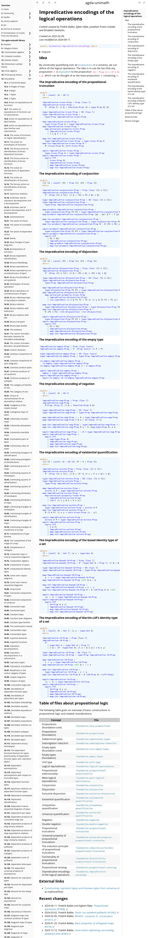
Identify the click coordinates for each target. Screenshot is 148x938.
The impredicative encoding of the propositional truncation (136, 28)
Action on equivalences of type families (18, 120)
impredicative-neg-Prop (56, 400)
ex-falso (90, 420)
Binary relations (14, 304)
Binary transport (14, 321)
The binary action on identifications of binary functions (16, 161)
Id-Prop (99, 590)
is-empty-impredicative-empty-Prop (60, 361)
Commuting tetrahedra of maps (17, 501)
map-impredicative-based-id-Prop (61, 575)
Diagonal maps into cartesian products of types (16, 917)
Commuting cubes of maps (16, 447)
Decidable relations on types (17, 726)
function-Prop (76, 107)
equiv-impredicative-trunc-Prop (61, 150)
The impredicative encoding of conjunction (136, 39)
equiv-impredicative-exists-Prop (61, 517)
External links (131, 116)
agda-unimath (97, 2)
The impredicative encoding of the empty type (136, 58)
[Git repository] (140, 2)
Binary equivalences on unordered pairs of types (17, 271)
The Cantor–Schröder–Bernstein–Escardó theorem (17, 344)
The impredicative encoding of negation (136, 67)
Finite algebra (9, 71)
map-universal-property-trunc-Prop (65, 129)
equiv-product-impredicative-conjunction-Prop (69, 229)
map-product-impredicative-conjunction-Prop (68, 209)
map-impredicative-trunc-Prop (59, 121)
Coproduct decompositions (11, 647)
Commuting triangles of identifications (17, 515)
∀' (46, 107)
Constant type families (17, 622)
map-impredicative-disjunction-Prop (63, 287)
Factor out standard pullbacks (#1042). (95, 912)
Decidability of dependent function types (15, 690)
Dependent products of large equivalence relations (18, 831)
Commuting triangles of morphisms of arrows (17, 528)
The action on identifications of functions (16, 179)
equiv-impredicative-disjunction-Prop (64, 316)
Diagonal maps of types (18, 922)
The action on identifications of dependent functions (17, 171)
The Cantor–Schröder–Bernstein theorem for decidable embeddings (17, 336)
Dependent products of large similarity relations (18, 838)
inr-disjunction (92, 312)
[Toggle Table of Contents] (37, 2)
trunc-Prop (55, 146)
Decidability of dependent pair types (14, 697)
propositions (85, 64)
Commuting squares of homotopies (17, 474)
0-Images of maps (14, 86)
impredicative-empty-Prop (54, 346)
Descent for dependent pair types (18, 886)
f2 (80, 300)
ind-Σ (53, 500)
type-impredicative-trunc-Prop (60, 112)
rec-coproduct (58, 300)
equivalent (65, 71)
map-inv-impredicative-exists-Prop (63, 505)
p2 (103, 214)
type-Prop (96, 107)
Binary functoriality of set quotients (16, 278)
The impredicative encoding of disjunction (136, 48)
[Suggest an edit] (144, 2)
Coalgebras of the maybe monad (15, 406)
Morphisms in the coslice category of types (15, 671)
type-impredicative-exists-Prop (61, 478)
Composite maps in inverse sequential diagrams (17, 555)
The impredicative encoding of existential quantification (136, 78)
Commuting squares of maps (17, 488)
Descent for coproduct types (17, 879)
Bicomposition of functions (14, 250)
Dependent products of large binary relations (18, 825)
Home (5, 9)
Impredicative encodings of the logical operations (133, 13)
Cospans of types (14, 681)
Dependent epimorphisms (12, 767)
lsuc (85, 102)
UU (64, 95)
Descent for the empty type (17, 892)
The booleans (13, 329)
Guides (5, 17)
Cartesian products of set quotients (16, 372)
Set (65, 553)
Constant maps (14, 614)
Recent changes (132, 121)
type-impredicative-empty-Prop (57, 354)
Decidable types (14, 739)
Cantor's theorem (15, 350)
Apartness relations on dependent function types (18, 790)
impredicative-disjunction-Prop (61, 268)
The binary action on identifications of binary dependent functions (16, 151)
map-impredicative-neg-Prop (58, 417)
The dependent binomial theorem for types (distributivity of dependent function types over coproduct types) (17, 756)
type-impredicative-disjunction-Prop (64, 278)
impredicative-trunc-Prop (57, 102)
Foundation (8, 78)
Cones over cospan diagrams (15, 577)
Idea (127, 20)
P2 (82, 183)
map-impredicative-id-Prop (58, 660)
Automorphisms (14, 217)
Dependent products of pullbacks (18, 845)
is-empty (47, 363)
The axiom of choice (16, 221)
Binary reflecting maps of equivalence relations (17, 299)
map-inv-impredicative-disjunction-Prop (66, 304)
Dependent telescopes (17, 864)
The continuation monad (18, 626)
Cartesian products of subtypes (16, 379)
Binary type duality (15, 325)
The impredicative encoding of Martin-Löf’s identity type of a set (137, 102)
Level (52, 95)
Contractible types (15, 634)
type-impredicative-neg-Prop (59, 410)
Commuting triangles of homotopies (17, 508)
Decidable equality (16, 706)
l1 (45, 183)
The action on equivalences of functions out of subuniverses (17, 112)
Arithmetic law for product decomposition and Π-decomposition (18, 210)
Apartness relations (16, 193)
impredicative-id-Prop (55, 638)
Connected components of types (17, 594)
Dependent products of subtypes (18, 852)
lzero (89, 346)
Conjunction (12, 589)
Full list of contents (11, 29)
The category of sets (16, 391)
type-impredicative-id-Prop (58, 652)
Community (7, 13)
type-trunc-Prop (54, 124)
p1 (97, 214)
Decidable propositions (18, 721)
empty (46, 373)
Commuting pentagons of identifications (17, 460)
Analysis (6, 44)
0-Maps (10, 90)
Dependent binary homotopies (15, 745)
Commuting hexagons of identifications (18, 454)
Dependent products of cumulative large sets (18, 818)
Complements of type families (16, 535)
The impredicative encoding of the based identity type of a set (136, 90)
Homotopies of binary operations (16, 285)
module (43, 46)
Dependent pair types (17, 813)
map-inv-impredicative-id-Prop (60, 669)
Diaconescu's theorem (17, 911)
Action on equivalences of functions (18, 103)
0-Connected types (15, 82)
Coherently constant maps (16, 420)
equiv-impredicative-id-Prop (59, 679)
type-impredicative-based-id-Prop (62, 568)
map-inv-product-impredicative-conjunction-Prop (70, 219)
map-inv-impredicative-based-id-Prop (64, 585)
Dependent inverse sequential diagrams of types (17, 807)
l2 (48, 183)
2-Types (10, 98)
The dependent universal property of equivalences (14, 871)
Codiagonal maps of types (16, 413)
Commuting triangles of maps (17, 521)
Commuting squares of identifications (17, 481)
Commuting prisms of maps (16, 467)
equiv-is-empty (51, 378)
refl (83, 580)
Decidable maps (15, 717)
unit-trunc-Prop (75, 146)
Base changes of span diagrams (17, 243)
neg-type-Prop (99, 427)
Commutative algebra (12, 52)
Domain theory (9, 60)
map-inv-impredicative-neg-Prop (61, 424)
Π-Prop (48, 405)
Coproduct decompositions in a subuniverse (13, 655)
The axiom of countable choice (17, 226)
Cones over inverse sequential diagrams (15, 583)
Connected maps (14, 606)
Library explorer (9, 21)
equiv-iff (50, 158)
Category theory (9, 48)
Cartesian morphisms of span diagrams (18, 362)
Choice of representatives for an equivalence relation (14, 398)
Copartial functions (15, 642)
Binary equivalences (16, 266)
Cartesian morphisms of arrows (18, 355)
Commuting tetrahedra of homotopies (17, 494)
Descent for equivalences (12, 899)
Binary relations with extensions (16, 309)
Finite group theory (11, 74)
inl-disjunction (70, 312)
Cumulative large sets (17, 685)
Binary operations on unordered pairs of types (16, 292)
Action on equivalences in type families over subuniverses (18, 128)
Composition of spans (16, 564)
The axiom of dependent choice (18, 233)
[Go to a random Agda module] (55, 2)
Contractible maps (15, 630)
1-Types (10, 94)
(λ (61, 107)
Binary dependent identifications (15, 257)
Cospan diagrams (15, 677)
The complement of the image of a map (17, 542)
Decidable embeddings (18, 702)
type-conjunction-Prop (57, 212)
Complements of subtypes (14, 548)
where (94, 46)
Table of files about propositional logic (134, 111)
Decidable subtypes (16, 731)
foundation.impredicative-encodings (69, 46)
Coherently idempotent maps (17, 427)
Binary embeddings (16, 262)
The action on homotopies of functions (15, 143)
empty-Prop (95, 366)
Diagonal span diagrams (14, 927)
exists (48, 490)
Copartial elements (15, 638)
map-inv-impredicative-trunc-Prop (62, 138)
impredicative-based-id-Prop (59, 560)
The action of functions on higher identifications (17, 136)
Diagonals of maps (16, 933)
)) (107, 190)
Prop (77, 102)
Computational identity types (17, 570)
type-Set (85, 553)
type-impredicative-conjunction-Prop (64, 200)
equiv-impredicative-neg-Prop (59, 432)
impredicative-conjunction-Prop (61, 190)
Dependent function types (16, 783)
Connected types (14, 610)
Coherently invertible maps (16, 433)
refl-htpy (107, 674)
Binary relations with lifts (16, 316)
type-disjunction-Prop (57, 290)
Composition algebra (16, 561)
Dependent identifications (12, 800)
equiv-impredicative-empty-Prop (58, 370)
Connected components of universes (17, 601)
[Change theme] (43, 2)
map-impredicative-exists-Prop (60, 488)
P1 (64, 183)
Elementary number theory (12, 65)
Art (3, 25)
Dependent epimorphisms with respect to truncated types (17, 775)
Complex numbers (11, 56)
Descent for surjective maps (17, 906)
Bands (10, 238)
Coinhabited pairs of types (16, 440)
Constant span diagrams (18, 618)
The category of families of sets (18, 386)
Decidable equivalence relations (18, 711)
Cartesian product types (18, 367)
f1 (76, 300)
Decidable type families (18, 735)
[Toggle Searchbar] (49, 2)
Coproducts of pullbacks (18, 666)
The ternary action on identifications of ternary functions (16, 187)
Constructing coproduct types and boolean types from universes (81, 888)
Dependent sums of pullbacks (16, 859)
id (62, 378)
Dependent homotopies (18, 795)
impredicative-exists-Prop (58, 469)
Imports (46, 51)
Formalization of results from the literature (13, 34)
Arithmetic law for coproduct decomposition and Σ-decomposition (17, 200)
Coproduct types (14, 662)
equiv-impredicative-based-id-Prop (63, 594)
